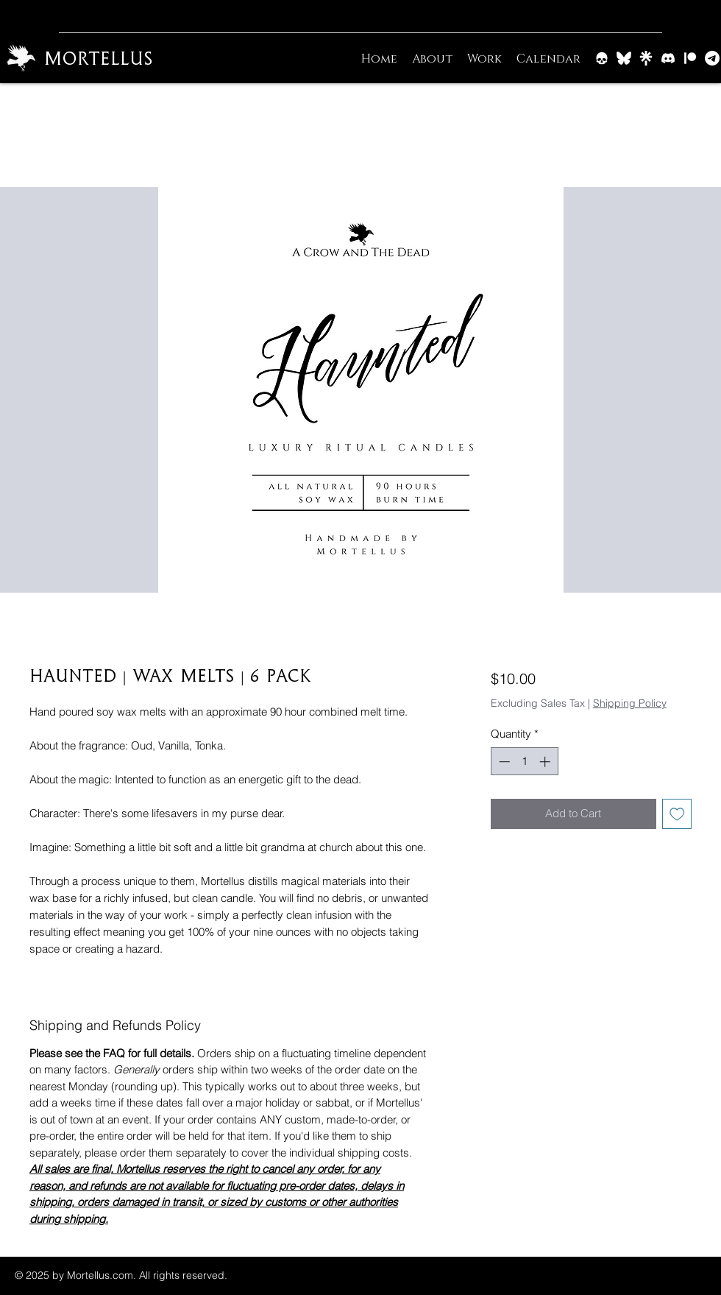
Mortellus (98, 58)
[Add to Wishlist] (677, 814)
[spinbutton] (524, 761)
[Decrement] (503, 761)
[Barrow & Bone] (601, 58)
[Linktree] (646, 58)
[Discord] (668, 58)
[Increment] (546, 761)
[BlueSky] (624, 58)
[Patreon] (690, 58)
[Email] (712, 58)
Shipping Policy (630, 703)
